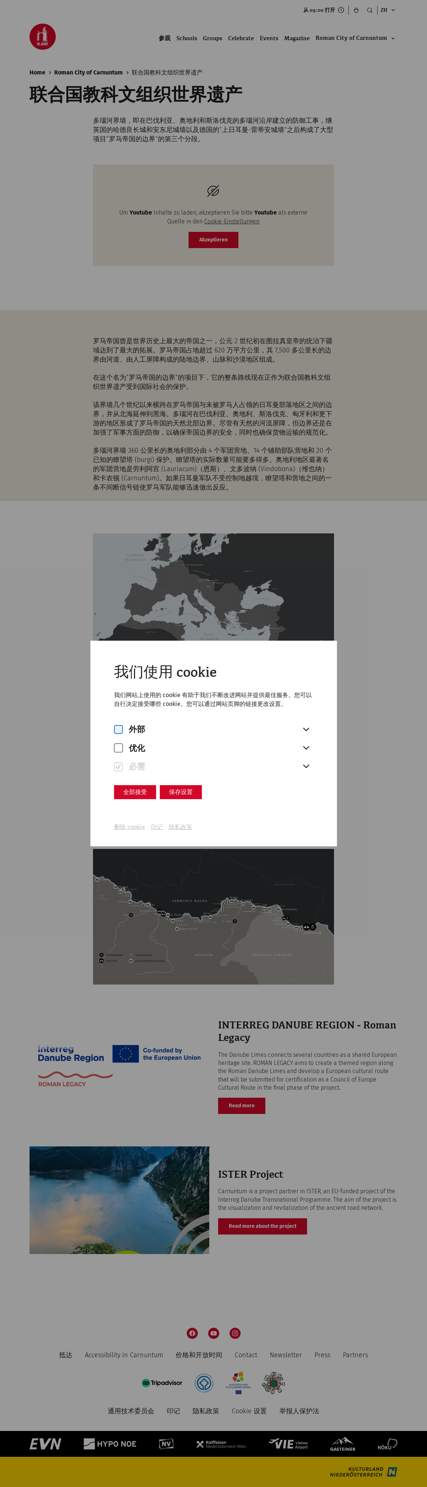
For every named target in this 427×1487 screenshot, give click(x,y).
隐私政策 (180, 826)
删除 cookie (129, 826)
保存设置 (181, 791)
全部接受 (135, 791)
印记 (157, 826)
